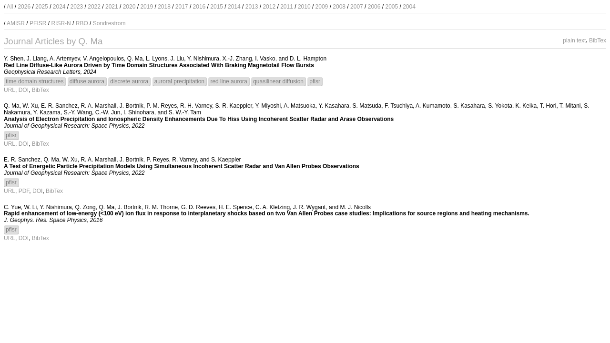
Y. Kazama (47, 112)
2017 (181, 6)
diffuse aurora (87, 81)
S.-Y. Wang (78, 112)
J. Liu (177, 58)
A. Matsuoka (299, 105)
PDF (24, 191)
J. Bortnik (131, 105)
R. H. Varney (196, 105)
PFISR (38, 23)
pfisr (314, 81)
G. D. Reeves (198, 207)
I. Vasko (265, 58)
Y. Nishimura (203, 58)
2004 (409, 6)
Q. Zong (85, 207)
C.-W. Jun (108, 112)
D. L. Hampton (308, 58)
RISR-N (61, 23)
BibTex (597, 40)
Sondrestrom (109, 23)
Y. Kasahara (333, 105)
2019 (146, 6)
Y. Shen (13, 58)
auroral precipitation (179, 81)
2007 (356, 6)
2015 (216, 6)
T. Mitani (570, 105)
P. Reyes (157, 159)
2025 (41, 6)
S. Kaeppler (226, 159)
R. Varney (184, 159)
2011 (286, 6)
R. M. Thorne (161, 207)
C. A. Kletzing (272, 207)
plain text (574, 40)
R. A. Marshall (98, 105)
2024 (59, 6)
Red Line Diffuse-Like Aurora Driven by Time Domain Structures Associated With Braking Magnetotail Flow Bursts (159, 65)
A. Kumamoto (433, 105)
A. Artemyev (65, 58)
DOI (24, 90)
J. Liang (37, 58)
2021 (111, 6)
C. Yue (12, 207)
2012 (269, 6)
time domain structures (34, 81)
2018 (164, 6)
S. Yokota (500, 105)
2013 (251, 6)
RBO (82, 23)
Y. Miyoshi (268, 105)
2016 (199, 6)
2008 (339, 6)
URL (9, 90)
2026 (24, 6)
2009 (321, 6)
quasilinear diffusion (278, 81)
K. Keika (526, 105)
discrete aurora (129, 81)
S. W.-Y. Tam (185, 112)
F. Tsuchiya (399, 105)
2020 (129, 6)
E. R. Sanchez (59, 105)
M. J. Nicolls (355, 207)
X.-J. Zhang (237, 58)
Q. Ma (135, 58)
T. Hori (548, 105)
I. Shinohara (138, 112)
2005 (391, 6)
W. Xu (30, 105)
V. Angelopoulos (103, 58)
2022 (94, 6)
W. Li (30, 207)
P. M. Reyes (161, 105)
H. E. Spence (236, 207)
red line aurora (228, 81)
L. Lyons (156, 58)
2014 (234, 6)
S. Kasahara (469, 105)
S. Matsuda (367, 105)
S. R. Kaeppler (233, 105)
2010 (304, 6)
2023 (77, 6)
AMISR (16, 23)
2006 (374, 6)
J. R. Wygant (309, 207)
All (10, 6)
